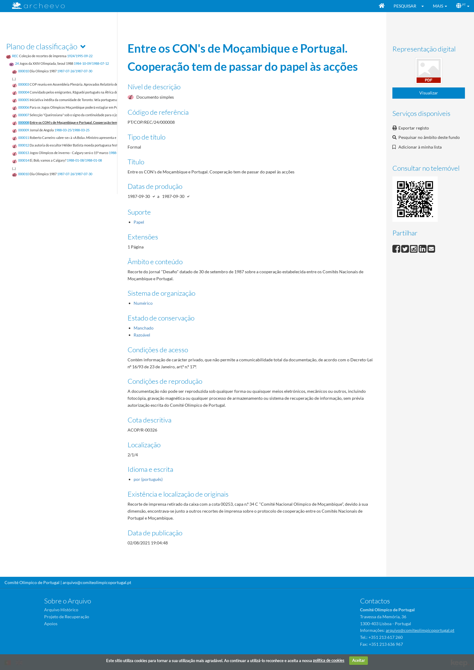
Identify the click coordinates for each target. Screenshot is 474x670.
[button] (424, 6)
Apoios (50, 623)
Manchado (144, 327)
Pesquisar (405, 5)
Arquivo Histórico (61, 609)
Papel (139, 222)
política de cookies (328, 660)
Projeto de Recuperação (66, 616)
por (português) (148, 479)
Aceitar (358, 660)
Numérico (143, 303)
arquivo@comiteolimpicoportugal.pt (97, 582)
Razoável (142, 334)
